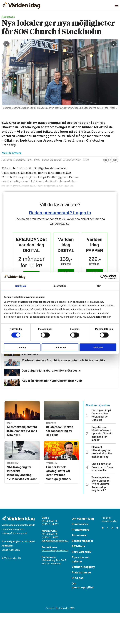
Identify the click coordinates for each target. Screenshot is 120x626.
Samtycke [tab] (20, 285)
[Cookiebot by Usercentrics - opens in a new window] (102, 276)
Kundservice (80, 537)
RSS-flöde (78, 559)
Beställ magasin (82, 554)
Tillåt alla (98, 347)
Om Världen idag (83, 532)
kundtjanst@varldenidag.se (56, 554)
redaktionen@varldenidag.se (57, 563)
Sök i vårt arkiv (81, 565)
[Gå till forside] (21, 5)
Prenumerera (80, 543)
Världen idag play (83, 580)
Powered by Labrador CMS (60, 621)
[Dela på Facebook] (105, 160)
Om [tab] (99, 285)
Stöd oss (77, 591)
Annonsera (79, 548)
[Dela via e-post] (115, 160)
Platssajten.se (81, 585)
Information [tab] (60, 285)
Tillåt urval (60, 347)
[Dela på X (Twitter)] (110, 160)
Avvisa (22, 347)
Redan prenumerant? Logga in (60, 212)
